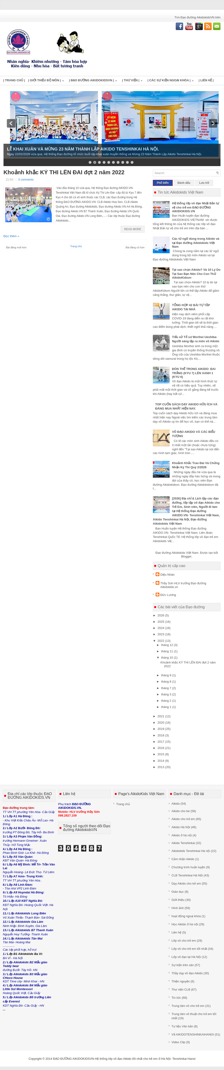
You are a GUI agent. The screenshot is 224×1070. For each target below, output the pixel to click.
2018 (161, 735)
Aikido (176, 803)
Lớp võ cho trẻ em (184, 940)
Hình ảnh (178, 908)
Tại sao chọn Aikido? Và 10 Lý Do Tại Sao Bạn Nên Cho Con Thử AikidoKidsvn (196, 273)
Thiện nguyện (181, 981)
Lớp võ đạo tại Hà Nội (186, 957)
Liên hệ (176, 932)
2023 (161, 634)
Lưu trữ (204, 183)
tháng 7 (166, 688)
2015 (161, 754)
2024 (161, 628)
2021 (161, 716)
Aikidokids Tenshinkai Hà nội (191, 851)
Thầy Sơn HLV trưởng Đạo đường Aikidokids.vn (183, 585)
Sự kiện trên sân (183, 965)
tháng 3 (166, 694)
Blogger (186, 556)
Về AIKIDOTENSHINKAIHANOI (193, 1034)
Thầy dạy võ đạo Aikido (187, 973)
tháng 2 (166, 700)
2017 (161, 741)
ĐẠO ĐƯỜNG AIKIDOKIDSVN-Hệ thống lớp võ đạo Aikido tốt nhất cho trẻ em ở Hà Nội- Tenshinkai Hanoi (124, 1058)
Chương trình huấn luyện (188, 867)
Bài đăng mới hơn (16, 247)
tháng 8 (166, 681)
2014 (161, 760)
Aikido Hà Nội (181, 827)
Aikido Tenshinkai (183, 843)
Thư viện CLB (181, 989)
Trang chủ (76, 246)
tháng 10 (167, 657)
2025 (161, 621)
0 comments (25, 179)
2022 (161, 641)
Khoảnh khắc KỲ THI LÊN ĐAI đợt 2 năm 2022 (64, 172)
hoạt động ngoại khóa (186, 916)
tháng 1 (166, 707)
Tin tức (176, 997)
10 (132, 162)
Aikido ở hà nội (182, 835)
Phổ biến (163, 183)
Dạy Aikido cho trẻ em (186, 883)
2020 (161, 722)
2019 (161, 729)
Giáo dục (178, 891)
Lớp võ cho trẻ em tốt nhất (189, 948)
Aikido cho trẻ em (183, 819)
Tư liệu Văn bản (182, 1026)
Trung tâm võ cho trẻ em (188, 1006)
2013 (161, 767)
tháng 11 (167, 651)
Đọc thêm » (11, 236)
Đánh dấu (184, 183)
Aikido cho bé (181, 811)
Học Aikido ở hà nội (185, 924)
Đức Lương (168, 595)
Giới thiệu (178, 900)
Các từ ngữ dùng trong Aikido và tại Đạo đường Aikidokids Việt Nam (195, 242)
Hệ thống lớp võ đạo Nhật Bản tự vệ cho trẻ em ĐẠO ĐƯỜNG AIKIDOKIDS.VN (195, 207)
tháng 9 (166, 675)
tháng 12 (167, 645)
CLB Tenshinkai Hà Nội (187, 875)
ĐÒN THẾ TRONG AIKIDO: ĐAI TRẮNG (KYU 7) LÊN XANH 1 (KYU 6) (193, 373)
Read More (132, 229)
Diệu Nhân (167, 574)
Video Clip (178, 1042)
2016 (161, 748)
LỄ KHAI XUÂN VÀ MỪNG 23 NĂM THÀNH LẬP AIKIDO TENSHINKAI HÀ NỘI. (83, 149)
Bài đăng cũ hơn (135, 247)
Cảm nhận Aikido (183, 859)
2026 (161, 615)
